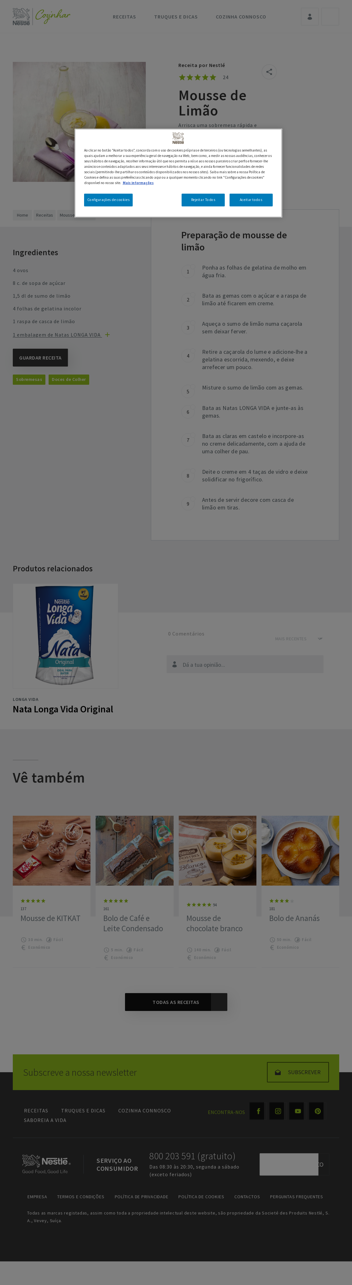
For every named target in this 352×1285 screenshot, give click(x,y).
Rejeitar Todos (203, 199)
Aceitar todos (251, 199)
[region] (178, 173)
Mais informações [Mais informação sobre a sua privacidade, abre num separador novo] (138, 183)
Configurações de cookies (108, 199)
